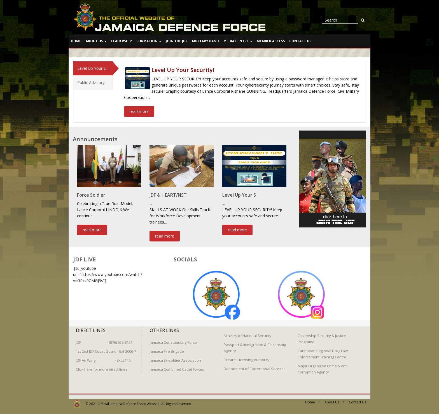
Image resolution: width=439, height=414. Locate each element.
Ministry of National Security (247, 333)
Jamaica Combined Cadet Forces (177, 366)
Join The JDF (177, 41)
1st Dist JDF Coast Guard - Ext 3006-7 (106, 349)
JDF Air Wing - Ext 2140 (103, 357)
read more (139, 111)
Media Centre (237, 41)
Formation (148, 41)
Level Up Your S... (92, 68)
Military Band (205, 41)
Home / (312, 399)
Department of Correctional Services (255, 366)
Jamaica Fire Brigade (167, 349)
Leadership (121, 41)
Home (76, 41)
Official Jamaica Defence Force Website (129, 401)
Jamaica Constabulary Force (173, 340)
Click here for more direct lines (101, 366)
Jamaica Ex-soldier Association (175, 357)
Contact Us (300, 41)
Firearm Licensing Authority (246, 357)
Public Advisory (90, 82)
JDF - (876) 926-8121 (104, 340)
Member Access (271, 41)
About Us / (334, 399)
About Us (96, 41)
